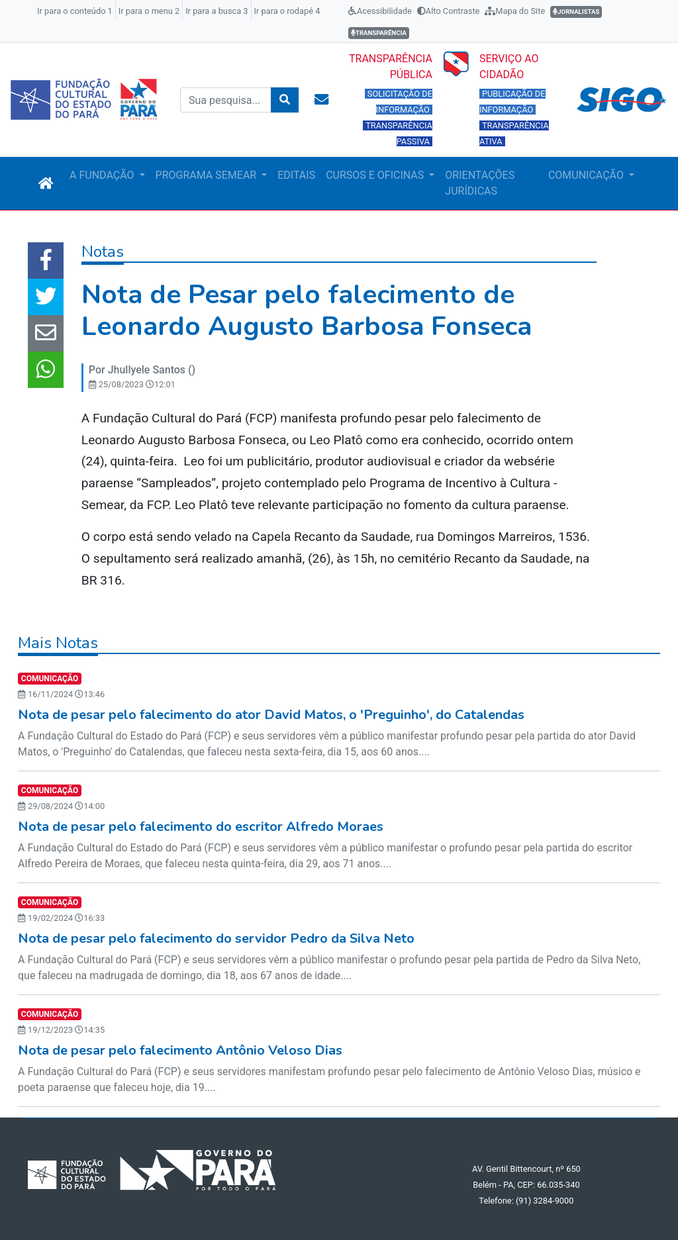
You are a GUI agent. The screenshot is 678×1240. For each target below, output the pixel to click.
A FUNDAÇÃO (103, 175)
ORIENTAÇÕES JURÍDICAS (479, 183)
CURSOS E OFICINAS (376, 175)
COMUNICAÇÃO (587, 175)
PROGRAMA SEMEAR (208, 175)
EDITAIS (296, 175)
